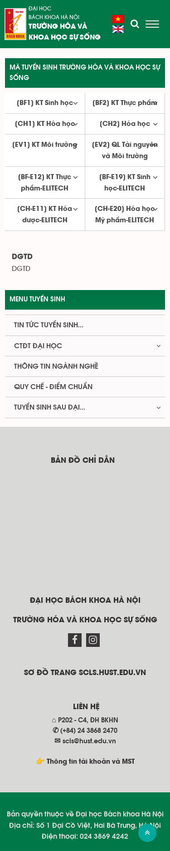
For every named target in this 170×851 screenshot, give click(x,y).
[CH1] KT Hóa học (45, 124)
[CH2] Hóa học (125, 124)
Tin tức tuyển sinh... (48, 325)
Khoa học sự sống (65, 38)
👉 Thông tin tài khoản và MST (85, 762)
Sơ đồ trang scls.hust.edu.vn (85, 673)
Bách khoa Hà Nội (54, 17)
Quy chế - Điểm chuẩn (53, 386)
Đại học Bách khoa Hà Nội (85, 600)
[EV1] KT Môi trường (44, 145)
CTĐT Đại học (38, 346)
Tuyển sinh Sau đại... (49, 407)
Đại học (40, 8)
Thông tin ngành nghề (56, 366)
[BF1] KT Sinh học (45, 103)
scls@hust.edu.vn (89, 741)
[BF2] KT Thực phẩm (124, 103)
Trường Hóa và (58, 27)
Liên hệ (86, 707)
